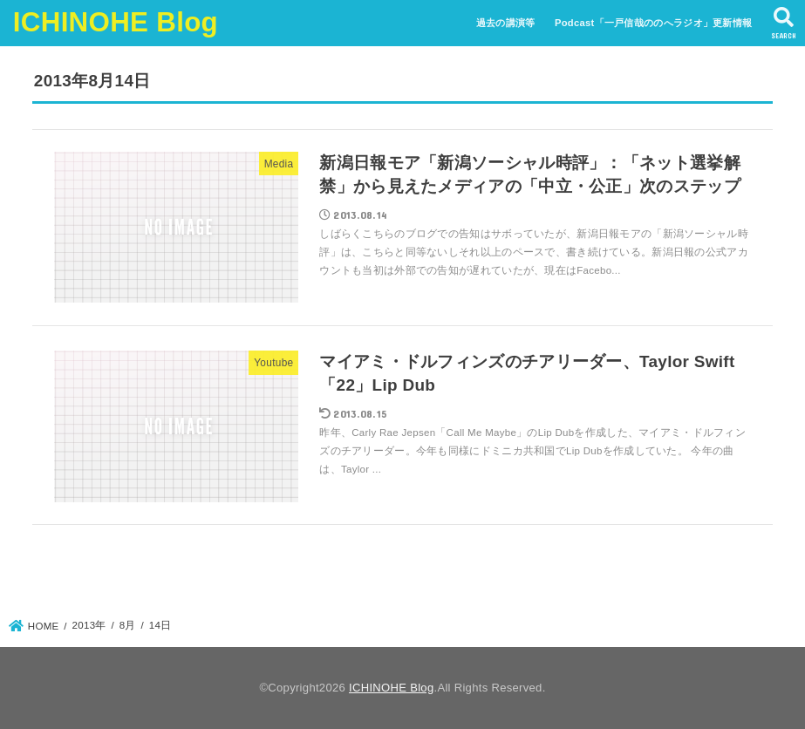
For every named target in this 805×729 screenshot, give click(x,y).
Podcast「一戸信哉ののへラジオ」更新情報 (653, 22)
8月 (127, 625)
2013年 (89, 625)
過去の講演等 (506, 22)
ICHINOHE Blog (115, 22)
